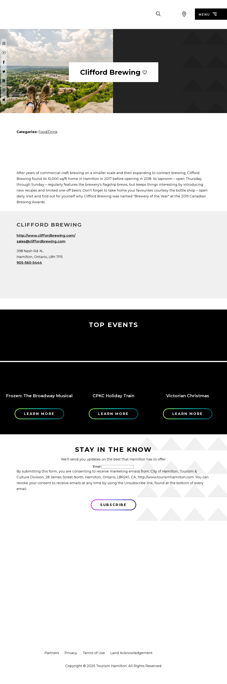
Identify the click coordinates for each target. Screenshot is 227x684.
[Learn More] (39, 361)
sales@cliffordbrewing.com (41, 241)
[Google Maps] (4, 90)
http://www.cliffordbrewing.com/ (46, 236)
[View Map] (184, 14)
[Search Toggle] (174, 14)
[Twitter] (4, 71)
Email (97, 466)
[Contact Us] (4, 99)
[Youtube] (4, 52)
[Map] (164, 261)
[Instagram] (4, 43)
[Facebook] (4, 62)
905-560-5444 (29, 263)
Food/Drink (48, 132)
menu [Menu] (208, 15)
